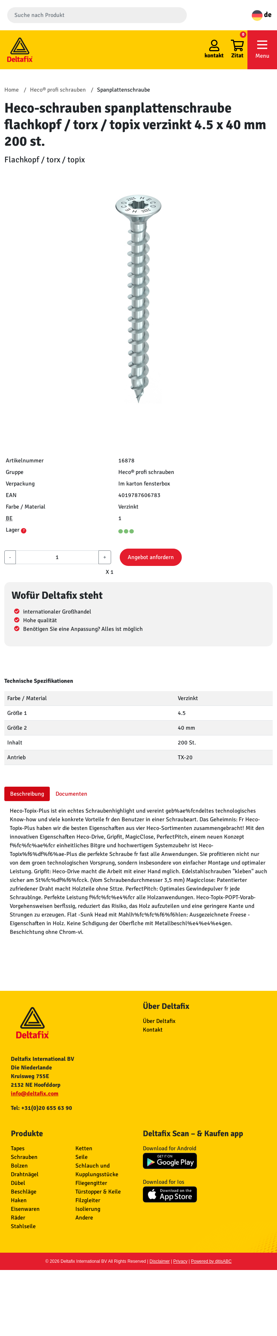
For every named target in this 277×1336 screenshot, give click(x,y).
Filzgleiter (87, 1200)
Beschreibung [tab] (27, 793)
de (262, 14)
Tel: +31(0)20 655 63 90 (41, 1108)
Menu (262, 49)
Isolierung (87, 1209)
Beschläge (23, 1191)
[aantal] (57, 557)
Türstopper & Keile (98, 1191)
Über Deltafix (159, 1021)
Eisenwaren (25, 1209)
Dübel (18, 1183)
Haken (19, 1200)
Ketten (83, 1148)
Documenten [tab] (71, 793)
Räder (18, 1217)
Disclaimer (160, 1261)
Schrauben (24, 1157)
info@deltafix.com (34, 1093)
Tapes (18, 1148)
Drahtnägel (25, 1174)
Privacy (180, 1261)
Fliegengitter (91, 1183)
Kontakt (153, 1029)
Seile (81, 1157)
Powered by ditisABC (211, 1261)
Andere (84, 1217)
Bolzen (19, 1165)
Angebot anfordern (151, 557)
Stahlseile (23, 1226)
